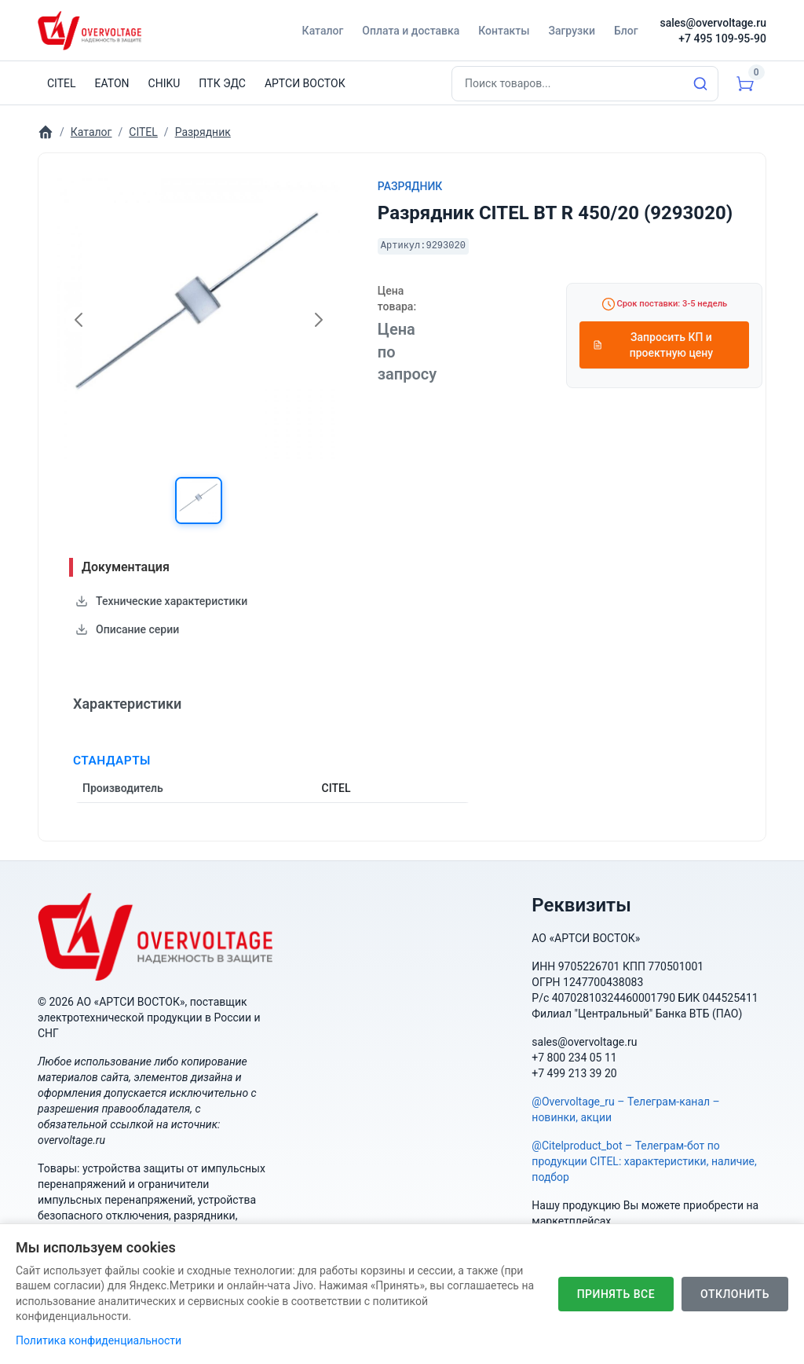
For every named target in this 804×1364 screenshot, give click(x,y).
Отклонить (734, 1294)
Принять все (616, 1294)
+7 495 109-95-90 (722, 38)
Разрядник (410, 186)
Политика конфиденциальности (98, 1340)
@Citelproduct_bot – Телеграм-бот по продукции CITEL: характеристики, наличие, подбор (644, 1161)
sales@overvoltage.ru (713, 22)
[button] (198, 500)
